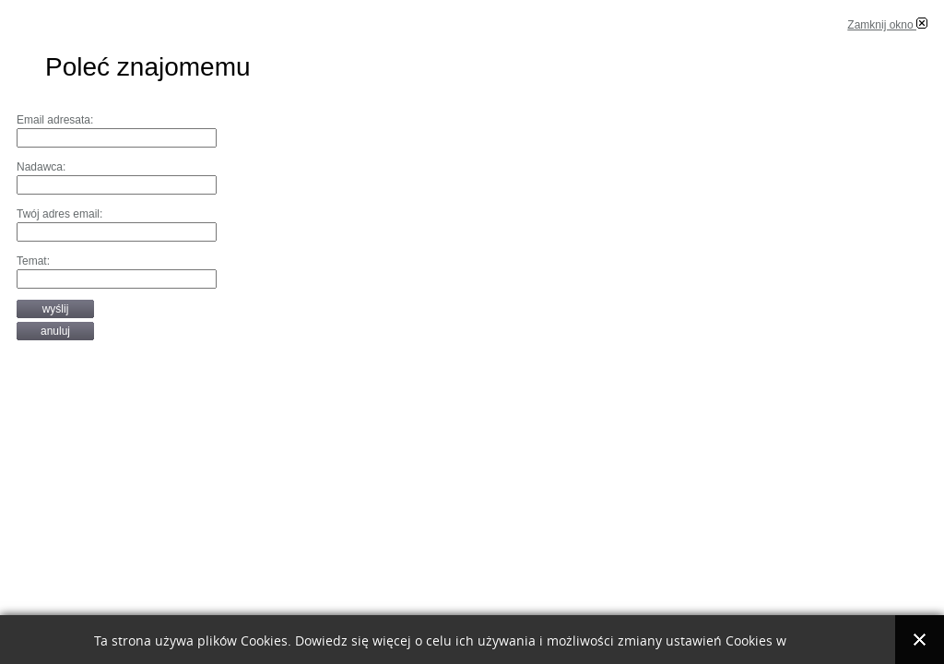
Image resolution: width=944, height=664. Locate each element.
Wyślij (55, 308)
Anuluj (55, 331)
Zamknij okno (887, 24)
